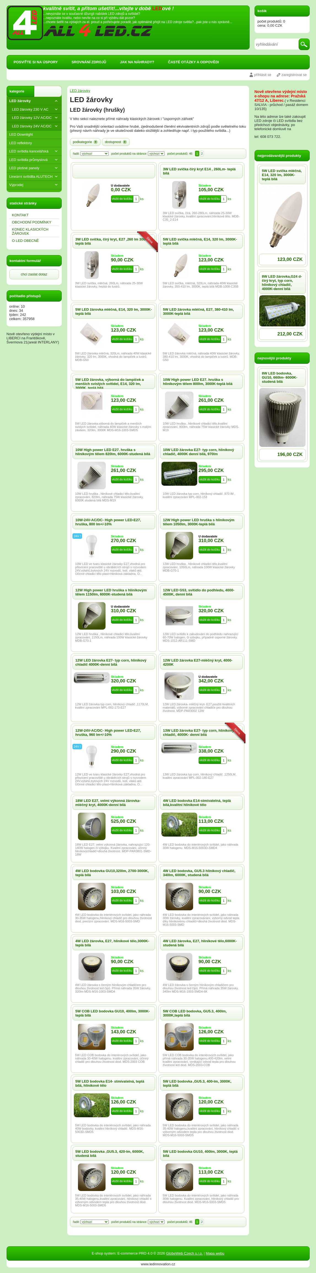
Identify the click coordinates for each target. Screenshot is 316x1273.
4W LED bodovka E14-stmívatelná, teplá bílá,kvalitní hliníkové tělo (197, 803)
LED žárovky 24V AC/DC (35, 126)
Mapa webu (215, 1253)
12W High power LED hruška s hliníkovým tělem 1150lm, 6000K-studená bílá (111, 592)
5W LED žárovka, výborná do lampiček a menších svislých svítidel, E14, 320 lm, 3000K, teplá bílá (109, 384)
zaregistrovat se (294, 75)
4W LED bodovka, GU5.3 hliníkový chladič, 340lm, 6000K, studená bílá (199, 873)
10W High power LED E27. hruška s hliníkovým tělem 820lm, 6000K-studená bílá (112, 452)
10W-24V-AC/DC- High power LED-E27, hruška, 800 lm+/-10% (108, 522)
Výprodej (34, 184)
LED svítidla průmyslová (34, 159)
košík (262, 11)
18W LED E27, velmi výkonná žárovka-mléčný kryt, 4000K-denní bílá (108, 803)
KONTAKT (20, 215)
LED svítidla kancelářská (34, 151)
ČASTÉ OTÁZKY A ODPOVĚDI (193, 62)
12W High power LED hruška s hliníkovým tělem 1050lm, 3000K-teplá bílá (198, 522)
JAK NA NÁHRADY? (137, 62)
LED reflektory (20, 143)
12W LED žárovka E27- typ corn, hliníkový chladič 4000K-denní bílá (111, 662)
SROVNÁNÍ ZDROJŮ (89, 62)
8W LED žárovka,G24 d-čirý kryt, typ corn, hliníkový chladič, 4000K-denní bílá (282, 282)
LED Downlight (21, 134)
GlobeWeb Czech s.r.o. (184, 1253)
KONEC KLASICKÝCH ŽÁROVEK (30, 231)
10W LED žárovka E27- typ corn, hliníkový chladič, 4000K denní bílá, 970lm (198, 452)
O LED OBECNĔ (25, 241)
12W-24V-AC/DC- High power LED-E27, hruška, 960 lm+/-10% (108, 732)
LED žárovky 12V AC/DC (35, 117)
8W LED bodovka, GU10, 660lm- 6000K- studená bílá (280, 377)
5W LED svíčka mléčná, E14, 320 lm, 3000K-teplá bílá (282, 175)
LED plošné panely (34, 168)
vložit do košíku (122, 198)
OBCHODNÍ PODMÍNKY (32, 222)
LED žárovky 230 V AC (35, 109)
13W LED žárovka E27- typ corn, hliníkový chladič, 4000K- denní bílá (198, 732)
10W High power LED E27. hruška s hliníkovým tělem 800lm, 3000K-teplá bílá (198, 382)
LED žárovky (34, 100)
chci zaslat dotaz (34, 274)
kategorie (17, 91)
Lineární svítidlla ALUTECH (34, 176)
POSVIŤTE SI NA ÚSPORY (36, 62)
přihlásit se (262, 75)
